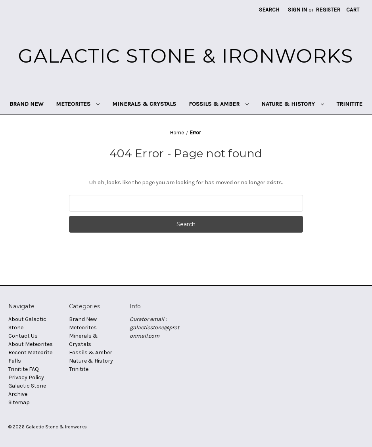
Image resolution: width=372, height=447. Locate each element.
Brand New (26, 103)
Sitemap (19, 402)
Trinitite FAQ (23, 369)
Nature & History (292, 103)
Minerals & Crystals (144, 103)
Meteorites (78, 103)
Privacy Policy (26, 377)
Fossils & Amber (219, 103)
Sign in (297, 9)
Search (269, 9)
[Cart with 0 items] (353, 9)
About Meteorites (30, 344)
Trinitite (349, 103)
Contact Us (23, 335)
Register (328, 9)
